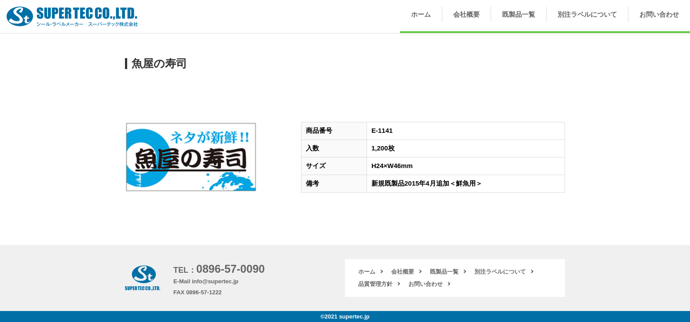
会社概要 (466, 14)
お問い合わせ (659, 14)
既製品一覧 (518, 14)
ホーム (421, 14)
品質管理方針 (375, 284)
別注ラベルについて (587, 14)
